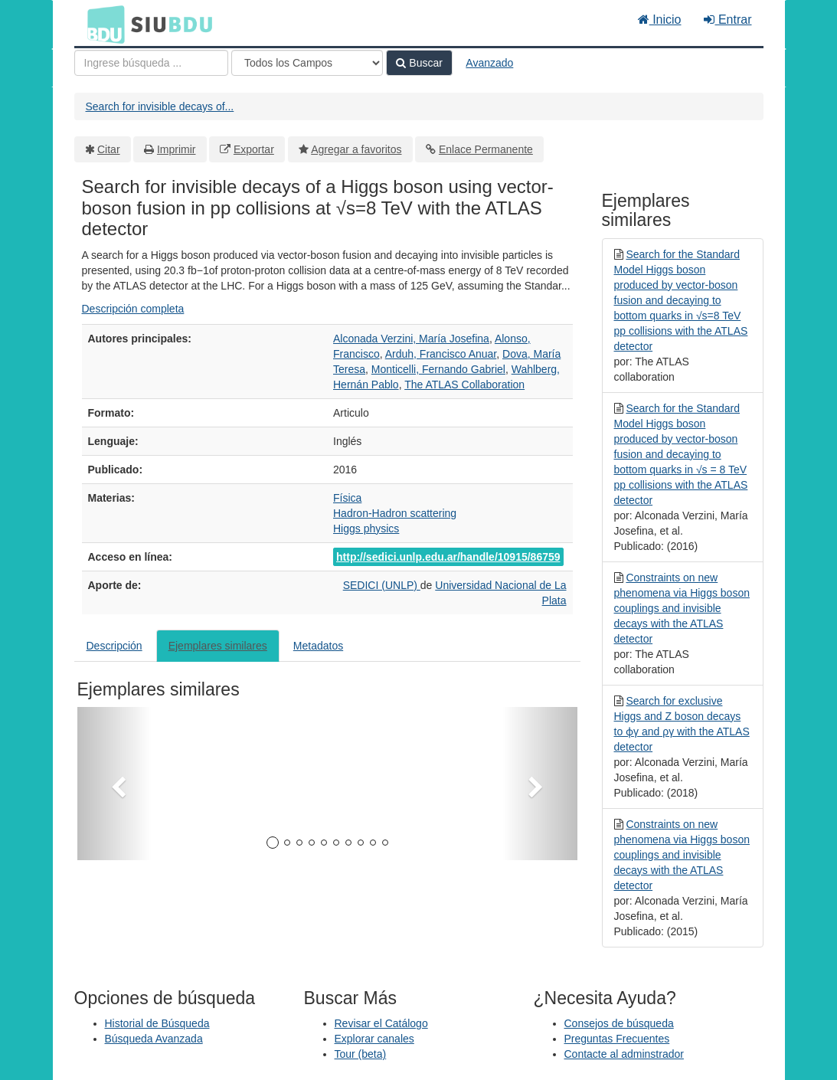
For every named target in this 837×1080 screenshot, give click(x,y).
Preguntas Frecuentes (617, 1039)
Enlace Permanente (486, 149)
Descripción (114, 646)
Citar (108, 149)
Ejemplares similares (217, 646)
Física (347, 498)
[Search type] (307, 63)
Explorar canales (374, 1039)
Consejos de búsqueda (619, 1023)
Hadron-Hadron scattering (394, 513)
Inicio (660, 19)
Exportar (254, 149)
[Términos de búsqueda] (151, 63)
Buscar (419, 63)
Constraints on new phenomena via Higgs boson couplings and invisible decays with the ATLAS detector (682, 608)
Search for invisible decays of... (160, 106)
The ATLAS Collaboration (464, 384)
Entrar (727, 19)
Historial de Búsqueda (157, 1023)
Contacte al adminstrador (624, 1054)
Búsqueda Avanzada (154, 1039)
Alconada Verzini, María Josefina (411, 338)
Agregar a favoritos (356, 149)
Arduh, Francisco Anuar (441, 354)
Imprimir (176, 149)
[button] (114, 783)
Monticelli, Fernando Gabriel (438, 369)
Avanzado (489, 63)
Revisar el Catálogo (381, 1023)
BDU (102, 23)
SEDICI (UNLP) (381, 585)
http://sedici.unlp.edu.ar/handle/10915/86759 (448, 557)
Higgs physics (366, 528)
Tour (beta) (361, 1054)
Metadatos (318, 646)
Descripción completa (133, 309)
